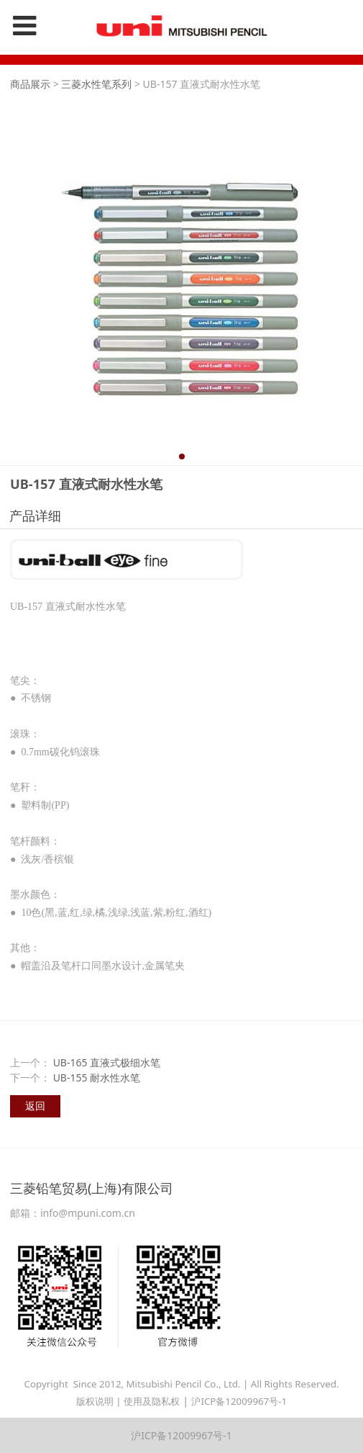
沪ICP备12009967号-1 (239, 1401)
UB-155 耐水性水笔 (97, 1077)
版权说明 (95, 1401)
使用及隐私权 (152, 1401)
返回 (35, 1105)
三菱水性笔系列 (96, 84)
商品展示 (30, 84)
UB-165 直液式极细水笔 (107, 1062)
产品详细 (35, 515)
